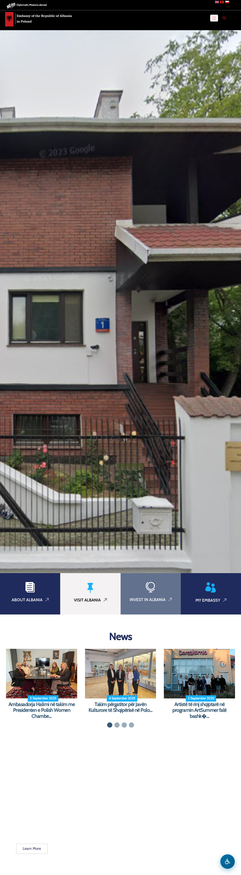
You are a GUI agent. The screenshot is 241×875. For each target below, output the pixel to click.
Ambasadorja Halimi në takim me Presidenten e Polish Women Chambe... (41, 710)
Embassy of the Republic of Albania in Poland (44, 18)
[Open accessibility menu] (227, 861)
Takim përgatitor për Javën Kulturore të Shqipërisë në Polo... (120, 707)
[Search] (224, 18)
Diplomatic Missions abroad (32, 4)
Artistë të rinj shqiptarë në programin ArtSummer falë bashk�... (199, 710)
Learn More (32, 848)
